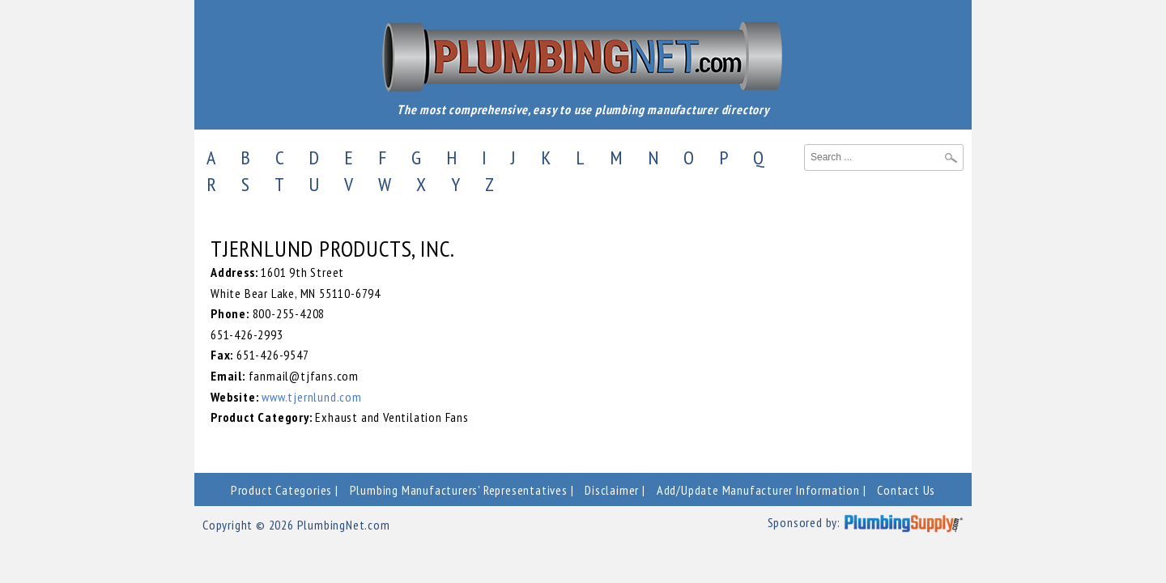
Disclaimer (612, 490)
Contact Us (906, 490)
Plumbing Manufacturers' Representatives (459, 490)
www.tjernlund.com (312, 397)
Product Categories (281, 490)
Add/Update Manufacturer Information (758, 490)
